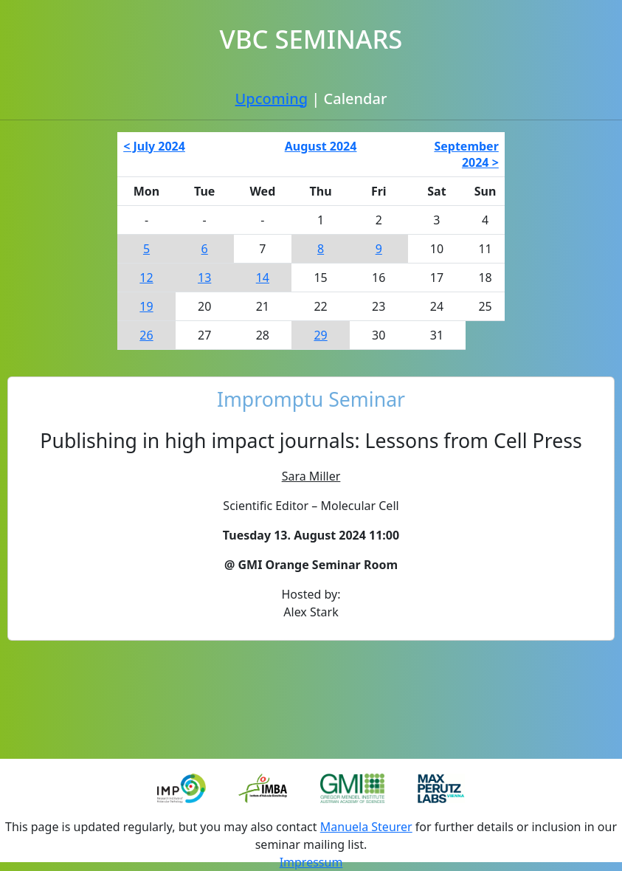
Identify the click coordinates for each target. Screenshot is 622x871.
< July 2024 (154, 146)
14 (262, 277)
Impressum (311, 862)
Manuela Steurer (366, 827)
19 (146, 306)
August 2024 (321, 146)
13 (204, 277)
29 (320, 335)
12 (146, 277)
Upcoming (271, 99)
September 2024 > (466, 154)
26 (146, 335)
